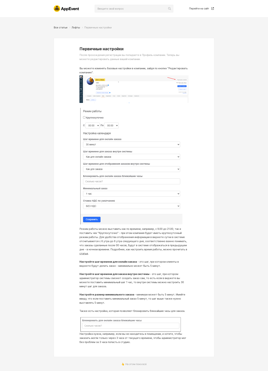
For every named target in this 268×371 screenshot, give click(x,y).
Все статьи (60, 27)
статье (83, 253)
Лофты (76, 27)
